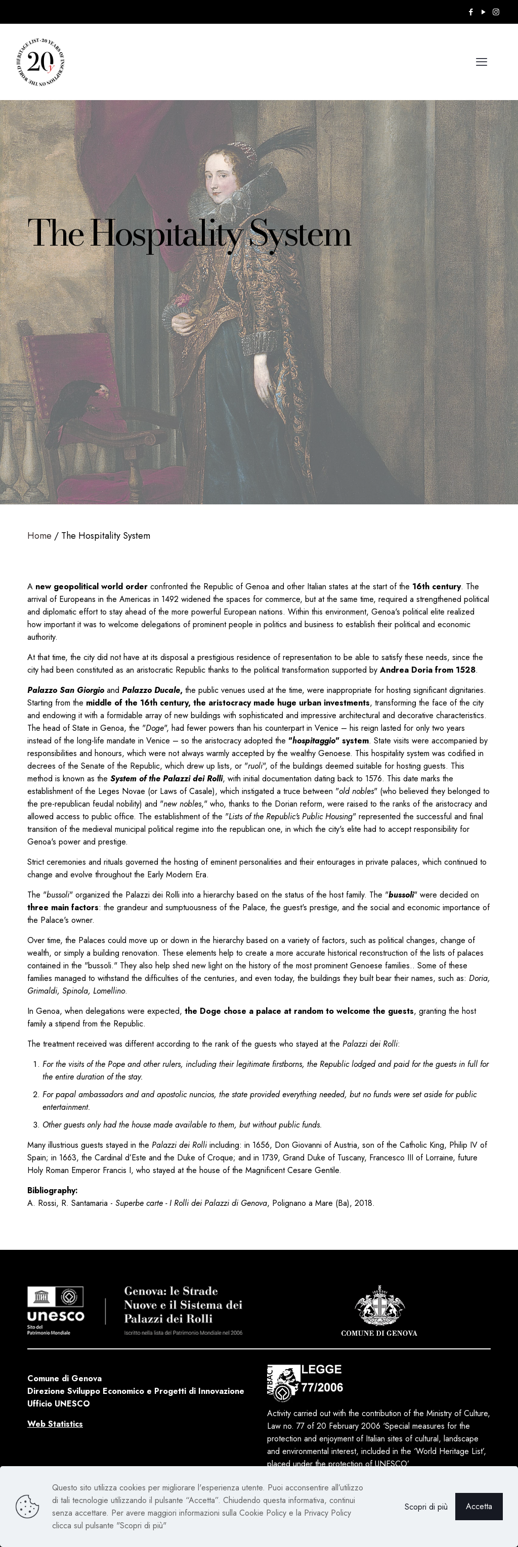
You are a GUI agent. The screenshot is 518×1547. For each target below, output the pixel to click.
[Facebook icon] (470, 12)
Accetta (479, 1506)
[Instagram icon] (496, 12)
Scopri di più (426, 1507)
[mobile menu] (481, 61)
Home (39, 535)
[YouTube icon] (483, 12)
